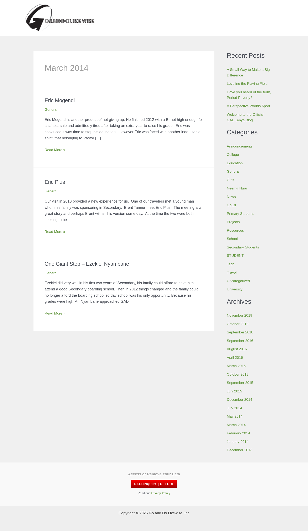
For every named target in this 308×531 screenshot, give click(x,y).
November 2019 (240, 315)
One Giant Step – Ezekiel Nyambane (89, 264)
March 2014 (237, 425)
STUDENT (236, 255)
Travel (232, 272)
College (233, 154)
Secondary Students (244, 247)
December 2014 (240, 399)
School (232, 239)
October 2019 (238, 324)
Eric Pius (55, 182)
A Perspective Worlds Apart (249, 106)
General (51, 109)
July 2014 (235, 408)
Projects (233, 222)
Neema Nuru (237, 188)
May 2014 (235, 416)
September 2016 (241, 341)
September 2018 (241, 332)
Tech (231, 264)
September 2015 (241, 383)
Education (235, 163)
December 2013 (240, 450)
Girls (231, 180)
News (231, 197)
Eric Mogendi (60, 100)
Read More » (55, 150)
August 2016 (237, 349)
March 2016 (237, 366)
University (235, 289)
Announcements (240, 146)
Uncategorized (239, 281)
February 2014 (239, 433)
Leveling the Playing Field (248, 83)
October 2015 (238, 374)
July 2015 (235, 391)
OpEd (231, 205)
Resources (236, 230)
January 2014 (238, 442)
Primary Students (241, 213)
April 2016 (235, 357)
